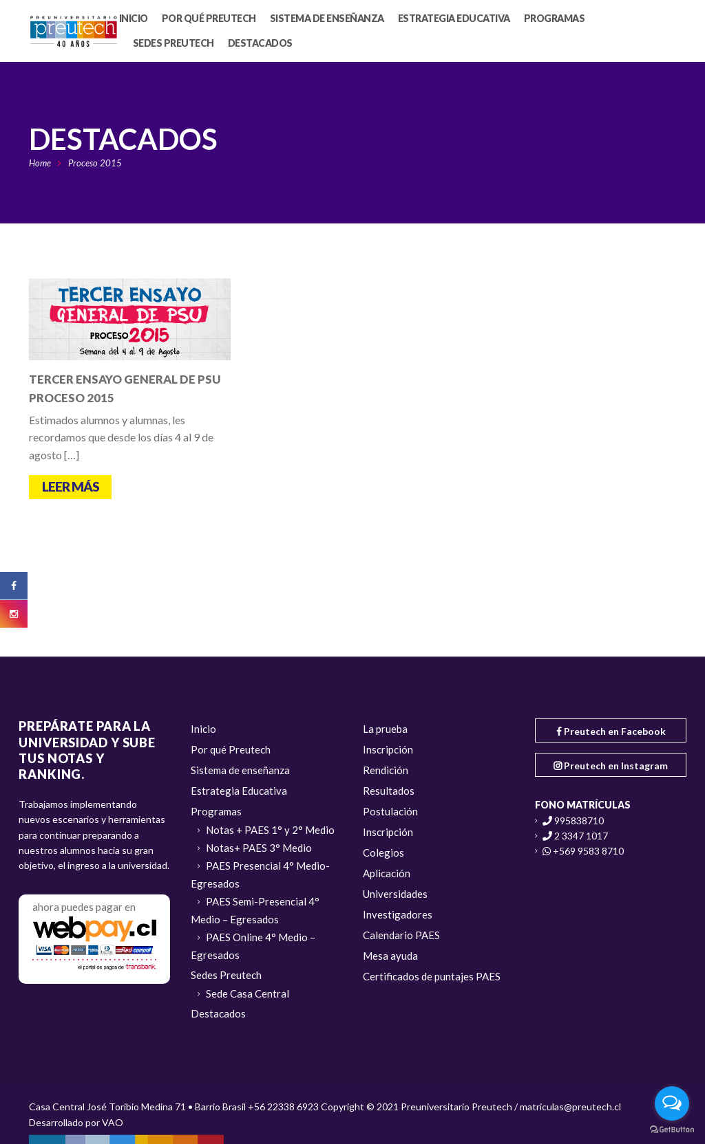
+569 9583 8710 (588, 851)
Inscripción (388, 749)
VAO (112, 1122)
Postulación (390, 811)
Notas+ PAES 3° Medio (259, 848)
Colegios (383, 852)
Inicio (203, 729)
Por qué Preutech (231, 749)
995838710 (579, 820)
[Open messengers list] (672, 1103)
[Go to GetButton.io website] (672, 1129)
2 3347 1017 (581, 836)
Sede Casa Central (247, 993)
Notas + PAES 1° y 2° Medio (270, 830)
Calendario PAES (401, 935)
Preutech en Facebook (611, 731)
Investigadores (397, 914)
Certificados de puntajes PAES (432, 976)
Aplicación (386, 873)
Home (40, 162)
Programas (216, 811)
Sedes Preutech (226, 975)
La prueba (385, 729)
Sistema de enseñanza (240, 770)
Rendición (385, 770)
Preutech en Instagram (611, 765)
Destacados (218, 1013)
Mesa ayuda (390, 955)
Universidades (395, 894)
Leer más (70, 486)
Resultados (388, 790)
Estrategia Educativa (239, 790)
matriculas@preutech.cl (570, 1106)
